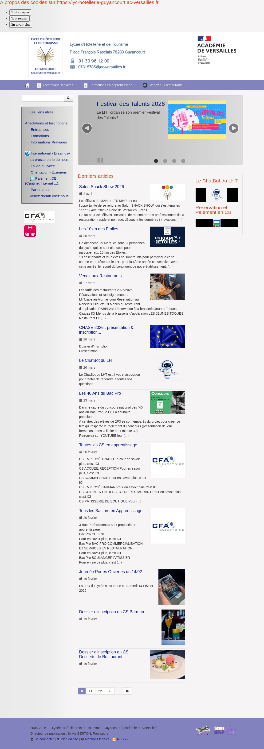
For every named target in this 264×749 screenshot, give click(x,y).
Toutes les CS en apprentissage (108, 445)
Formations (40, 136)
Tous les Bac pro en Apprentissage (110, 510)
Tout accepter (20, 12)
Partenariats (40, 190)
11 (90, 691)
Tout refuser (19, 18)
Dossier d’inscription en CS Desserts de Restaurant (104, 654)
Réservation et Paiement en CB (214, 210)
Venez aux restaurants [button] (164, 85)
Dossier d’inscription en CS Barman (111, 612)
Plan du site (67, 739)
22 (100, 691)
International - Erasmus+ (47, 153)
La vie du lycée (43, 166)
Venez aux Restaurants (100, 276)
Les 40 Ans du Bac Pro (100, 393)
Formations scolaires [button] (57, 85)
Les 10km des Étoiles (98, 229)
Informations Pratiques (49, 142)
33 (109, 691)
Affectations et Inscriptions (46, 123)
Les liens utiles (42, 112)
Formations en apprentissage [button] (110, 85)
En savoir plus (20, 25)
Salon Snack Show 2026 (101, 186)
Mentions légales (95, 739)
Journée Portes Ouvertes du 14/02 (110, 571)
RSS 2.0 (120, 739)
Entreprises (40, 129)
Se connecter (42, 739)
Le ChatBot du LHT (96, 360)
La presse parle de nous (49, 160)
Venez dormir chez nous (49, 196)
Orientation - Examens (49, 172)
